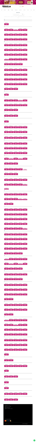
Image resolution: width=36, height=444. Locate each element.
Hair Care (12, 10)
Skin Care (9, 10)
